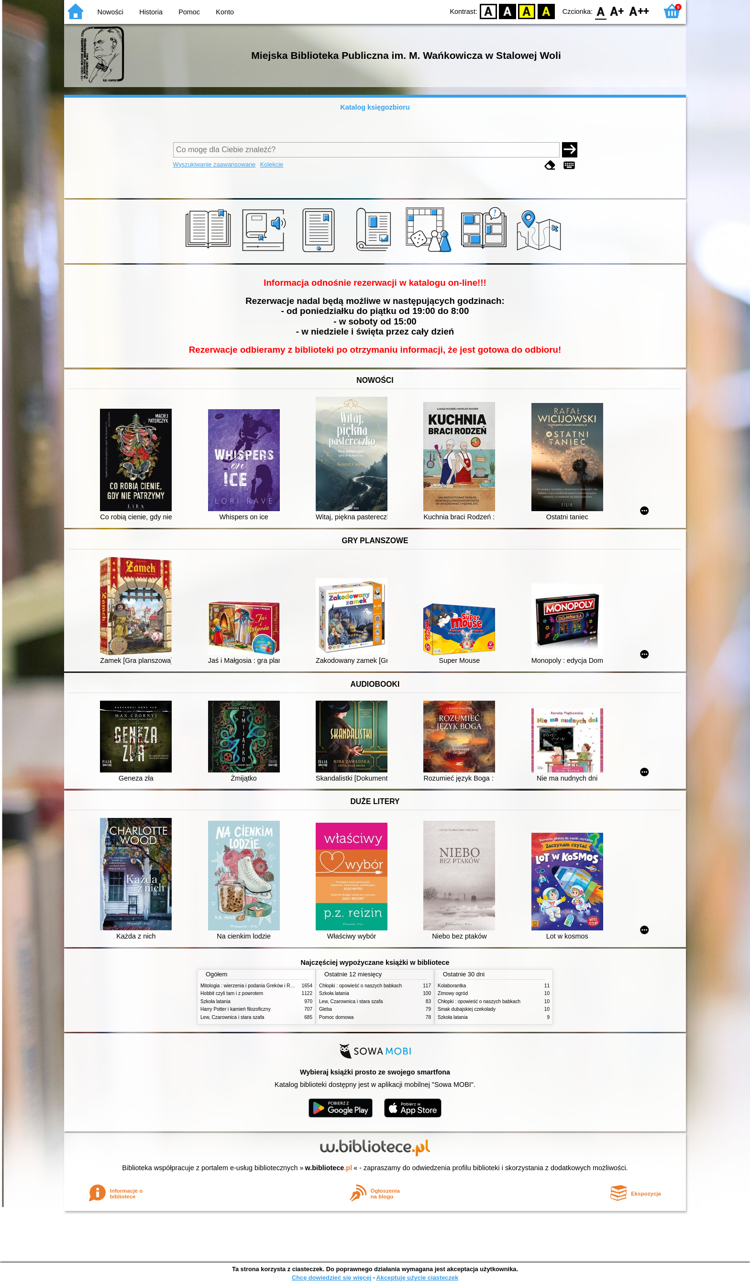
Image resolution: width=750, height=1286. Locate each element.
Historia (151, 12)
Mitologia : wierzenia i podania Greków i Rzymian (253, 985)
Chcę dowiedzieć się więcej (331, 1277)
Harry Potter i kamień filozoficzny (235, 1009)
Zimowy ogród (453, 993)
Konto (225, 12)
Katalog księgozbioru (375, 107)
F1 (617, 11)
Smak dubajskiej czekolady (467, 1009)
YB (527, 11)
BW (507, 11)
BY (546, 11)
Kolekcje (271, 164)
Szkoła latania (215, 1001)
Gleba (325, 1009)
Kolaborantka (452, 985)
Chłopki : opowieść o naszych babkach (360, 985)
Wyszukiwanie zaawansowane (214, 164)
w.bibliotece (329, 1168)
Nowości (110, 12)
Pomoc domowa (336, 1017)
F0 (600, 11)
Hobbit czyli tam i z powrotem (231, 993)
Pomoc (189, 12)
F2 (639, 11)
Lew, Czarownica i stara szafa (232, 1017)
